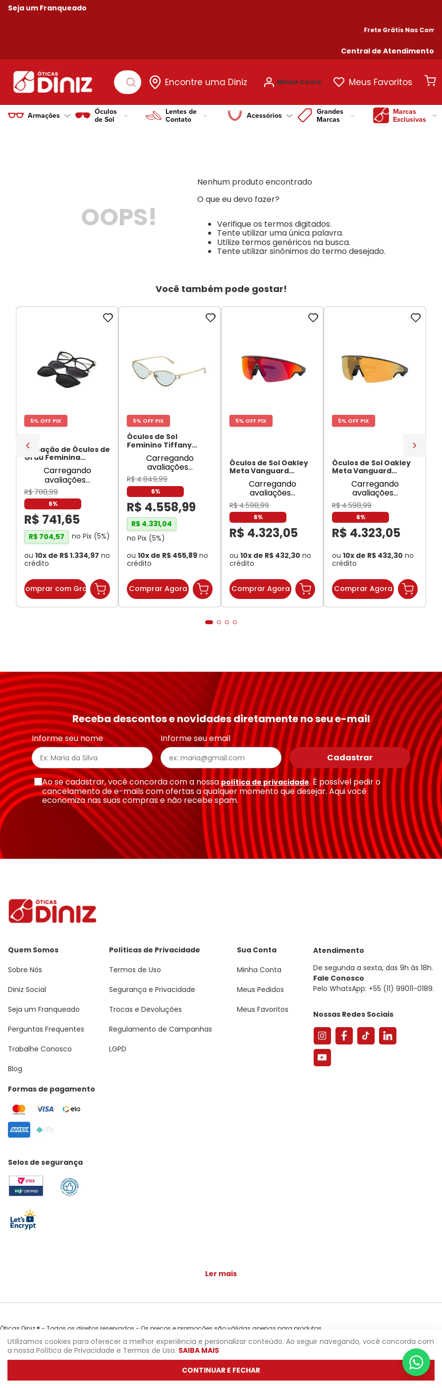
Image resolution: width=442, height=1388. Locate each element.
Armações (49, 115)
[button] (387, 51)
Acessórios (270, 115)
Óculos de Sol (111, 115)
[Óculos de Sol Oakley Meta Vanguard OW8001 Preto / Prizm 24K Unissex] (375, 457)
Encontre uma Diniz (206, 82)
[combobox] (127, 82)
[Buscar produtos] (132, 82)
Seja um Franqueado (47, 8)
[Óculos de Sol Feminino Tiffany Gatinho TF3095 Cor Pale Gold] (170, 457)
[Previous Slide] (28, 445)
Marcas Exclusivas (415, 115)
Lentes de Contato (186, 115)
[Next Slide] (414, 445)
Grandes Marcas (335, 115)
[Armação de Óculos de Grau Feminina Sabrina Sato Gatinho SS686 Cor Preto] (67, 457)
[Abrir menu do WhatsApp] (416, 1362)
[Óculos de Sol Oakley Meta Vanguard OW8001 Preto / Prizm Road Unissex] (272, 457)
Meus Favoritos (380, 82)
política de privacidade (265, 782)
